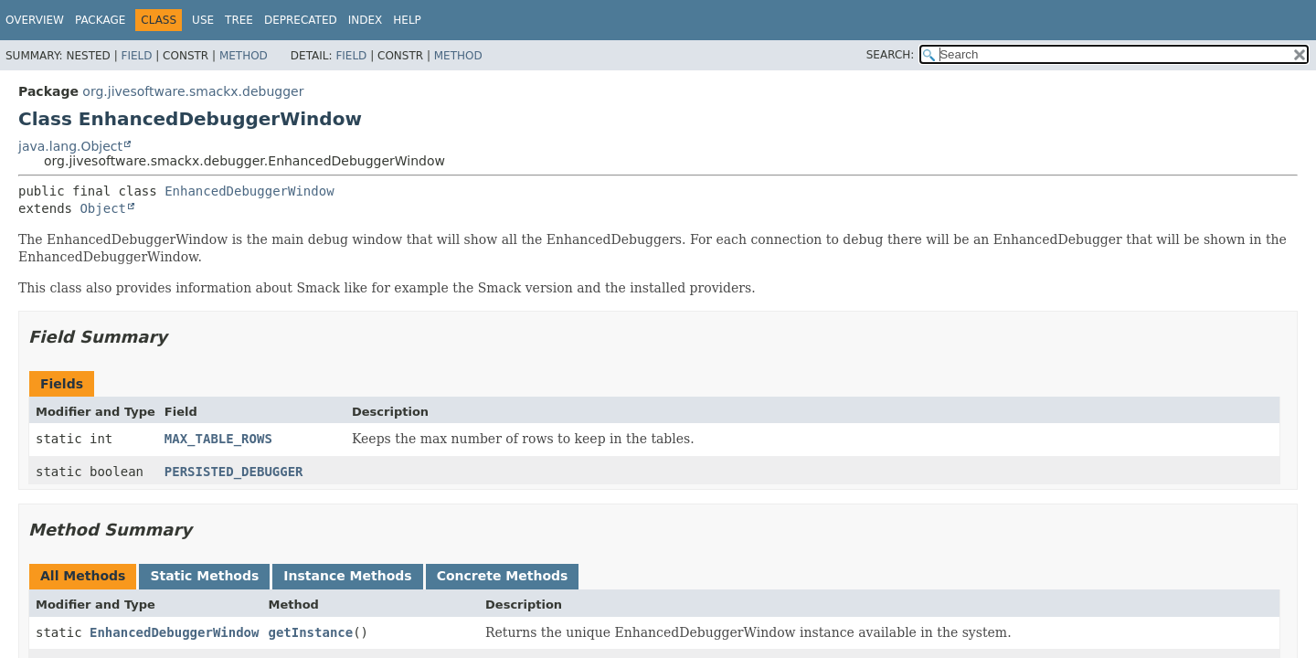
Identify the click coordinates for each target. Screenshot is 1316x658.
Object (103, 208)
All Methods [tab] (82, 575)
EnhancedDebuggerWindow (249, 191)
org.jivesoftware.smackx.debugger (192, 91)
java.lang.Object (70, 146)
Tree (239, 20)
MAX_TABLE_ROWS (218, 438)
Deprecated (300, 20)
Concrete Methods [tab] (502, 575)
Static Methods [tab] (204, 575)
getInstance (310, 632)
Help (407, 20)
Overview (34, 20)
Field (136, 55)
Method (243, 55)
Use (203, 20)
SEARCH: (890, 54)
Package (100, 20)
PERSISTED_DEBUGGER (233, 471)
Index (365, 20)
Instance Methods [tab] (347, 575)
